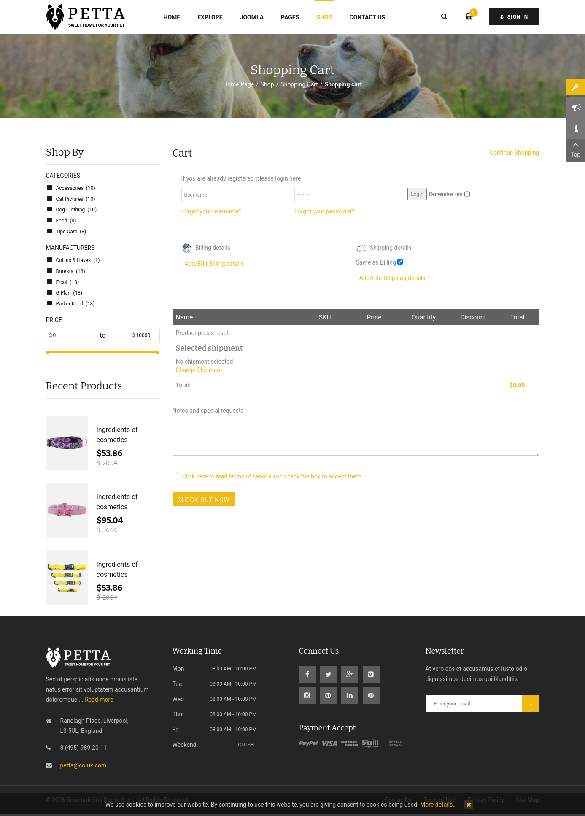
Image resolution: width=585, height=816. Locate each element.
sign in (514, 17)
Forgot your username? (211, 211)
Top (575, 148)
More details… (438, 804)
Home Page (238, 84)
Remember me (445, 194)
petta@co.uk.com (83, 765)
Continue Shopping (514, 152)
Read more (99, 699)
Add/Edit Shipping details (392, 278)
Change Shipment (199, 370)
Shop (267, 84)
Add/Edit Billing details (214, 263)
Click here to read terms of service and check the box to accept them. (272, 476)
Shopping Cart (299, 84)
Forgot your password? (324, 211)
